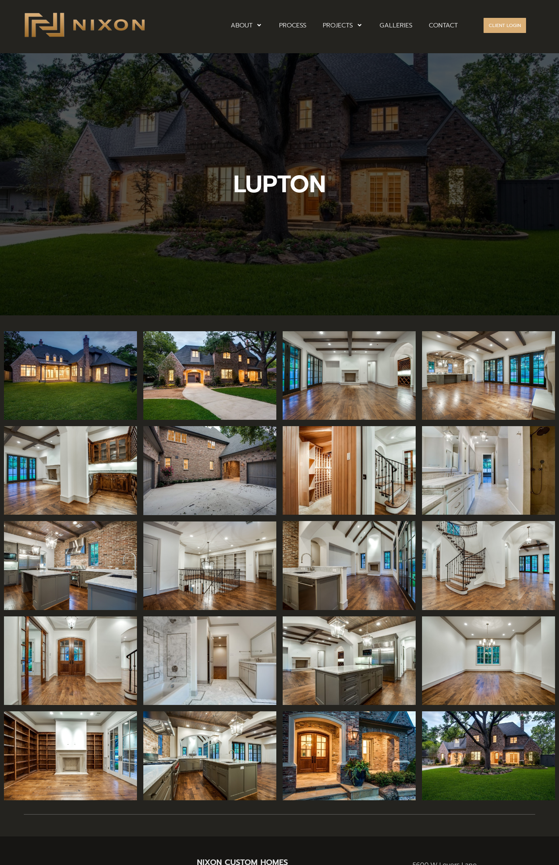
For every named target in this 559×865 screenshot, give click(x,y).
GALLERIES (396, 25)
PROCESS (292, 25)
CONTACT (443, 25)
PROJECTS (343, 25)
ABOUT (247, 25)
